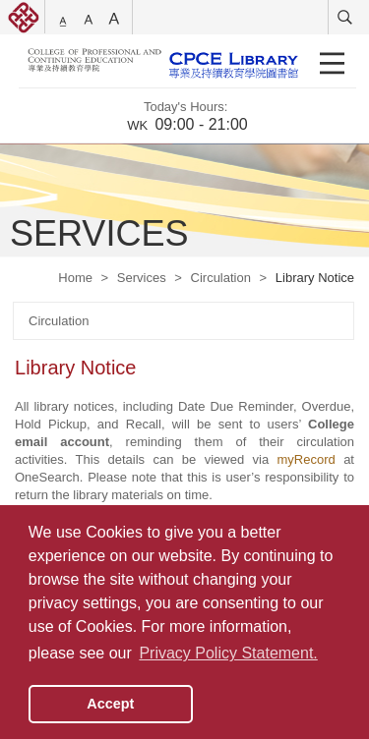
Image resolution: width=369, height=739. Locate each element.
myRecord (306, 459)
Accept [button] (110, 703)
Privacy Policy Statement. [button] (228, 653)
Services (141, 277)
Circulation (221, 277)
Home (75, 277)
